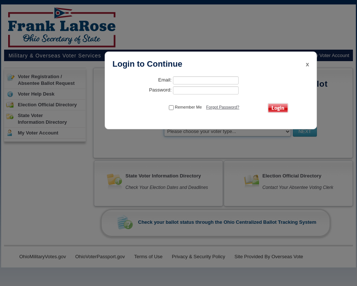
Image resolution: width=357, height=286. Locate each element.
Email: (198, 80)
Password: (194, 90)
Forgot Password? (222, 107)
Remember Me (185, 107)
